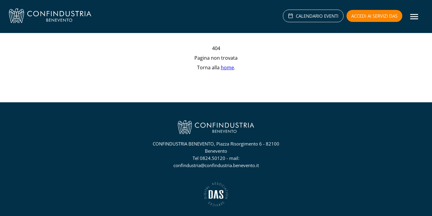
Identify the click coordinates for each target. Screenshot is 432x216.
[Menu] (414, 17)
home (227, 67)
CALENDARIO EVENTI (313, 16)
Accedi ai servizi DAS (374, 16)
